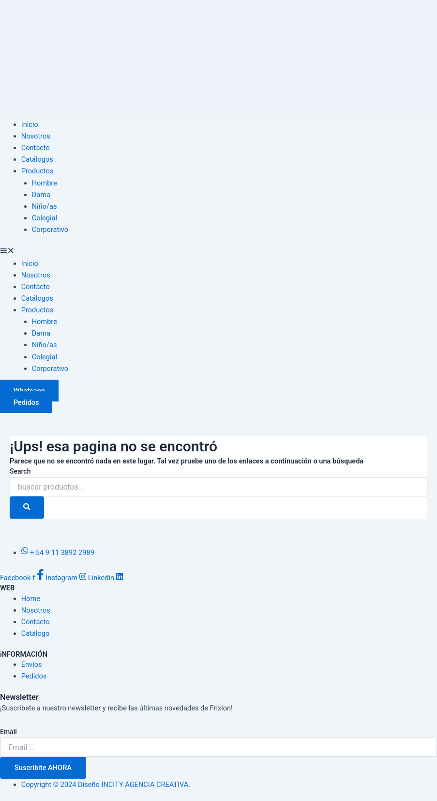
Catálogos (37, 159)
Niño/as (44, 206)
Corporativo (50, 229)
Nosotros (35, 136)
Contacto (35, 147)
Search (20, 471)
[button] (218, 252)
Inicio (29, 124)
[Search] (27, 507)
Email (8, 732)
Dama (41, 194)
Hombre (44, 183)
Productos (37, 171)
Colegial (44, 218)
